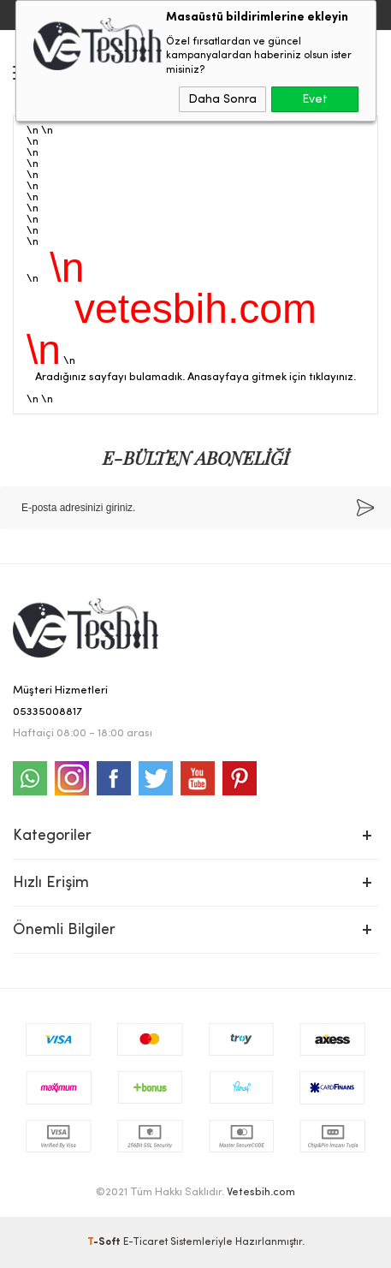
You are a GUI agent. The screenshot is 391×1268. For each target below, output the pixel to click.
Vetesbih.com (261, 1192)
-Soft (105, 1242)
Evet (315, 99)
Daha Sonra (222, 99)
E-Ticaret (145, 1242)
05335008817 (47, 711)
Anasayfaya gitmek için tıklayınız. (271, 377)
